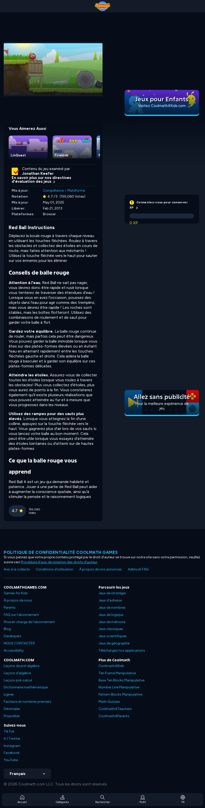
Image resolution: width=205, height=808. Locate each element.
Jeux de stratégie (112, 593)
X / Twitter (12, 739)
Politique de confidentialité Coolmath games (61, 552)
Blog (7, 629)
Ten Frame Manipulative (117, 673)
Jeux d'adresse (110, 600)
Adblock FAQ (138, 569)
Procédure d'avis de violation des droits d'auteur (59, 562)
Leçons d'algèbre (17, 673)
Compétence (53, 190)
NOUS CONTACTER (19, 643)
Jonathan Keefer (38, 173)
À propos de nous (18, 600)
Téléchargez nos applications (122, 650)
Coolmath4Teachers (115, 709)
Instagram (12, 746)
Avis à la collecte (17, 569)
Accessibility (14, 650)
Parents (10, 607)
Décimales (12, 709)
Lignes (9, 694)
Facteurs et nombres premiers (27, 702)
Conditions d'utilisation (54, 569)
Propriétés (12, 716)
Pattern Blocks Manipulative (120, 694)
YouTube (11, 760)
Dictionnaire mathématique (26, 687)
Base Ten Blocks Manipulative (121, 680)
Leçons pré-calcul (18, 680)
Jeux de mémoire (112, 622)
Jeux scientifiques (113, 636)
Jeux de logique (111, 615)
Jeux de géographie (114, 643)
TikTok (9, 731)
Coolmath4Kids (111, 666)
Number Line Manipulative (119, 687)
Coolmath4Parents (114, 716)
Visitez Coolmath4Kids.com (162, 106)
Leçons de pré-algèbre (21, 666)
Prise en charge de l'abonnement (29, 622)
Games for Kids (16, 593)
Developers (12, 636)
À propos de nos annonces (100, 569)
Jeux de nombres (112, 607)
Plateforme (76, 190)
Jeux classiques (111, 629)
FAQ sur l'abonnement (21, 615)
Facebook (12, 753)
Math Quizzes (109, 702)
